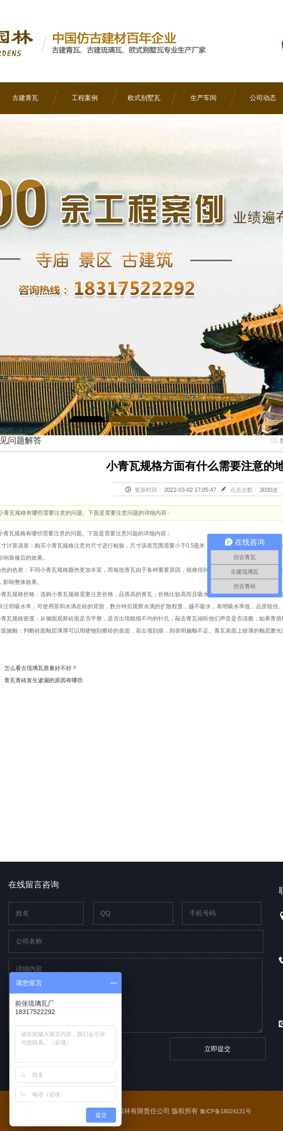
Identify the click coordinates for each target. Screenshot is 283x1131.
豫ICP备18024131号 (225, 1111)
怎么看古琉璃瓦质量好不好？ (40, 668)
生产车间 (203, 97)
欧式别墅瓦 (144, 97)
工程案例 (85, 97)
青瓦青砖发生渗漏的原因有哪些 (43, 680)
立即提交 (217, 1048)
